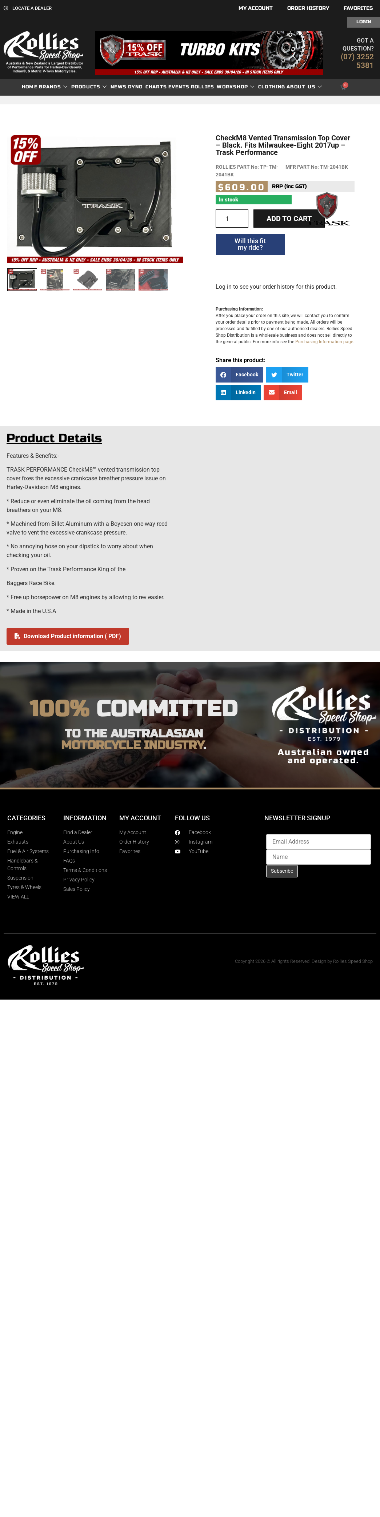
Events (178, 87)
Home (29, 87)
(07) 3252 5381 (357, 61)
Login (363, 22)
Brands (53, 87)
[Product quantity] (232, 218)
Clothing (271, 87)
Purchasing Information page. (324, 341)
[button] (240, 375)
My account (256, 8)
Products (89, 87)
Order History (308, 8)
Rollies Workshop (223, 87)
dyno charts (147, 87)
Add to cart (289, 218)
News (119, 87)
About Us (304, 87)
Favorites (358, 8)
